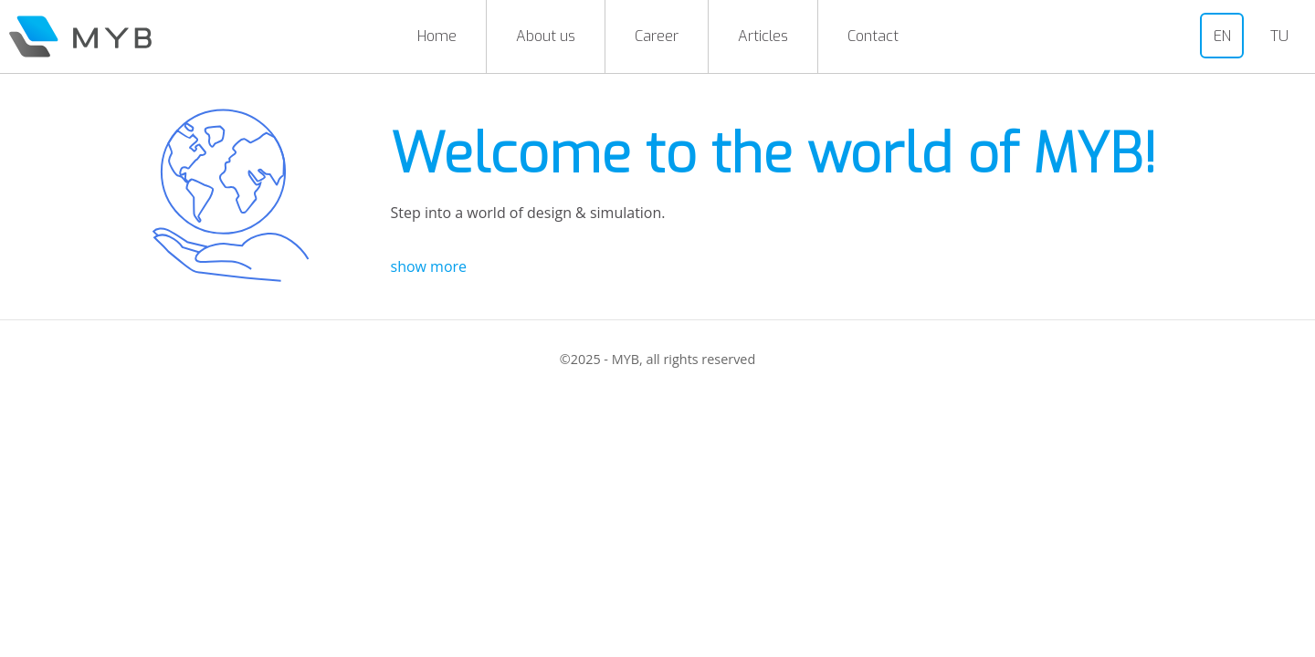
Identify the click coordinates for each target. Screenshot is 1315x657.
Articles (763, 36)
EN (1222, 36)
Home (437, 36)
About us (545, 36)
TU (1279, 36)
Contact (873, 36)
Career (657, 36)
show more (429, 266)
